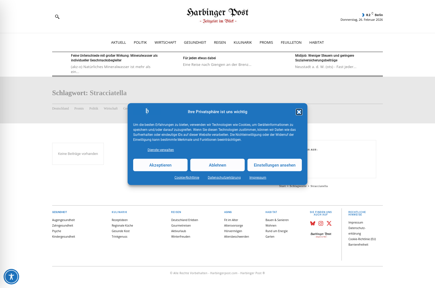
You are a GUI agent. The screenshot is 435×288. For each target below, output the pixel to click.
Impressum (257, 178)
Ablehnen (217, 164)
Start (282, 186)
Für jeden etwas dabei (199, 58)
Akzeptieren (160, 164)
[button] (299, 112)
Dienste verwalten (161, 150)
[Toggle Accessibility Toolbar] (11, 276)
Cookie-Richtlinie (186, 178)
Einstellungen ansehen (274, 164)
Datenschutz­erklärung (224, 178)
